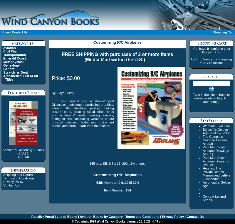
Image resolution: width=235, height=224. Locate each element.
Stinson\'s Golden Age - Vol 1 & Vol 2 (216, 131)
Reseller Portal (42, 216)
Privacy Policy (13, 182)
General (9, 69)
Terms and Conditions (18, 178)
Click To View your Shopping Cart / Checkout (211, 61)
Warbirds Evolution (216, 126)
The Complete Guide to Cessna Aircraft (215, 140)
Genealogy (11, 65)
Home (5, 32)
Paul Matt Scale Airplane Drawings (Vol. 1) (216, 150)
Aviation (9, 48)
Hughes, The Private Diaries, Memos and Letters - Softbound (216, 174)
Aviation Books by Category (101, 216)
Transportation (14, 55)
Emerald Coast (14, 58)
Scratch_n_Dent (15, 72)
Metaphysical (13, 62)
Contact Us (20, 32)
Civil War (10, 51)
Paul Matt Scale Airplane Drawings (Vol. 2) (216, 161)
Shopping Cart (223, 32)
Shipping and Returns (18, 175)
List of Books (66, 216)
